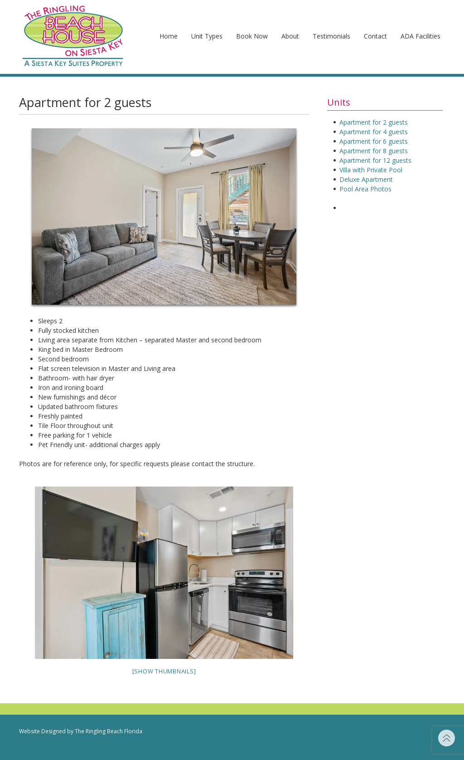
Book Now (252, 36)
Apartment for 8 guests (373, 150)
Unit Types (206, 36)
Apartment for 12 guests (375, 160)
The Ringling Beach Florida (108, 731)
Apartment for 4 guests (373, 131)
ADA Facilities (420, 36)
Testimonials (331, 36)
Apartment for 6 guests (373, 141)
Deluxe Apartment (366, 179)
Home (169, 36)
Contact (375, 36)
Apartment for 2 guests (373, 122)
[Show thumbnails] (164, 671)
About (290, 36)
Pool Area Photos (365, 189)
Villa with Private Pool (370, 170)
